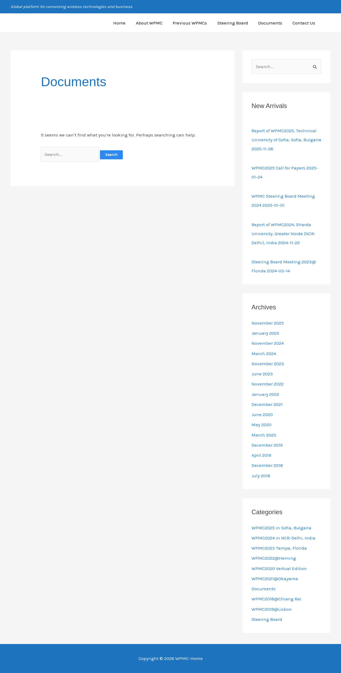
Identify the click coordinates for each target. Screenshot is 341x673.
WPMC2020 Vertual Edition (279, 568)
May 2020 (261, 424)
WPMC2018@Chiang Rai (276, 598)
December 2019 (267, 445)
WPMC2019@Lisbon (271, 609)
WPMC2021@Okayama (274, 578)
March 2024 (263, 353)
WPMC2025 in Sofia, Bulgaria (281, 527)
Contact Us (304, 23)
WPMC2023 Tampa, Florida (279, 548)
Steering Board (235, 23)
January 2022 (265, 394)
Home (126, 23)
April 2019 (261, 455)
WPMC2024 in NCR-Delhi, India (283, 538)
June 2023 (262, 373)
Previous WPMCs (194, 23)
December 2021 (267, 404)
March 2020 (263, 435)
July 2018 (260, 475)
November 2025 (267, 323)
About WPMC (154, 23)
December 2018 (267, 465)
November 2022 (267, 384)
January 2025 (265, 333)
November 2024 (267, 343)
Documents (272, 23)
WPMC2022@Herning (273, 558)
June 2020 (262, 414)
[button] (328, 22)
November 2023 (267, 363)
